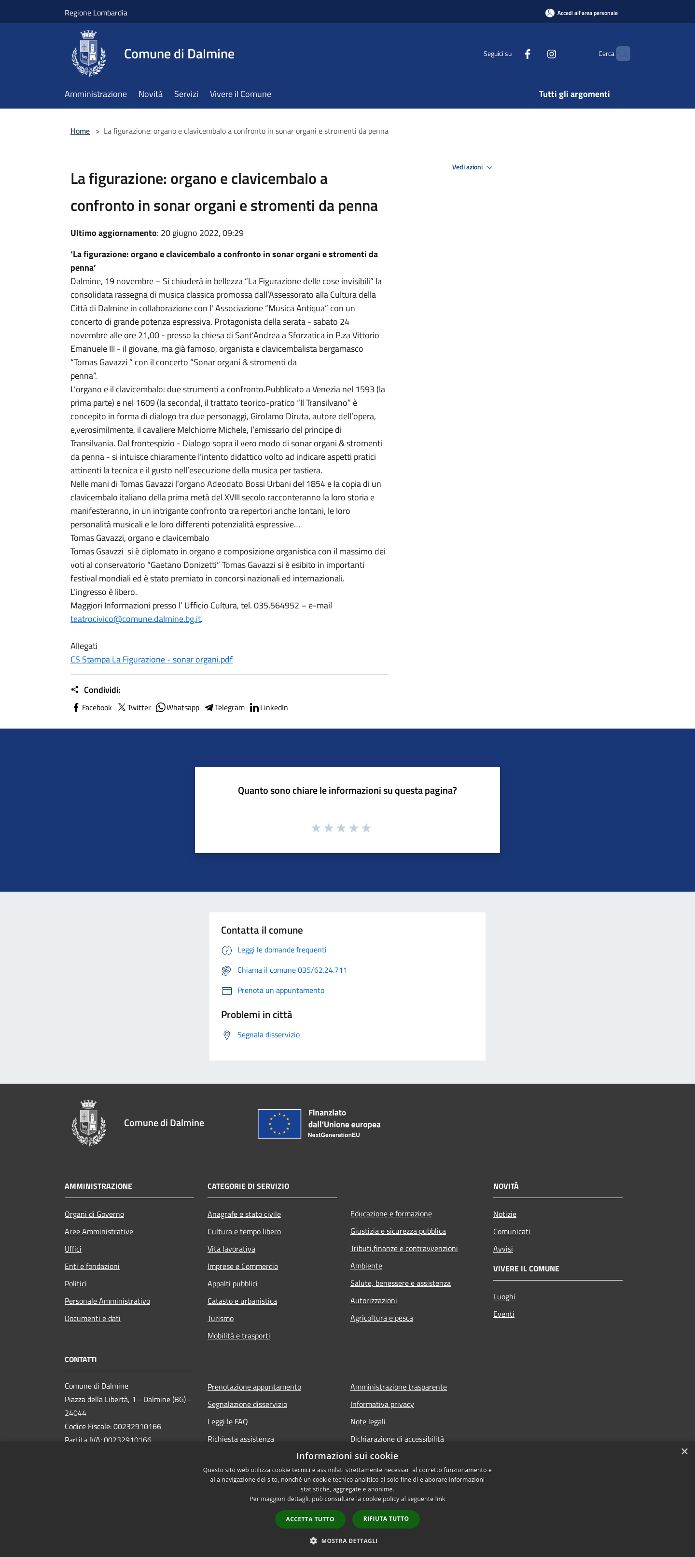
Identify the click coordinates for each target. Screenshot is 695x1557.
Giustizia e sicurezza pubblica (398, 1231)
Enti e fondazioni (92, 1266)
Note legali (368, 1421)
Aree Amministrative (99, 1231)
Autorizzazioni (373, 1300)
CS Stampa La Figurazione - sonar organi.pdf (151, 659)
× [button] (684, 1452)
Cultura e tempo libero (244, 1231)
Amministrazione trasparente (398, 1386)
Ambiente (366, 1265)
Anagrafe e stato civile (244, 1214)
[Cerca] (618, 53)
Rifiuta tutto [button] (386, 1519)
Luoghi (504, 1296)
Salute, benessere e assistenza (400, 1283)
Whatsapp (177, 707)
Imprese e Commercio (243, 1266)
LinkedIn (268, 707)
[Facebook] (508, 53)
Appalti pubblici (233, 1283)
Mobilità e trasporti (239, 1335)
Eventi (503, 1314)
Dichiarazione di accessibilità (397, 1439)
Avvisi (503, 1248)
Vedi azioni (474, 167)
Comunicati (511, 1231)
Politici (76, 1283)
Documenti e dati (93, 1318)
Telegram (224, 707)
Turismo (221, 1318)
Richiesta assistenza (241, 1439)
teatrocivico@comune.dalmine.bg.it (135, 618)
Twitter (133, 707)
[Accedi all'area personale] (581, 12)
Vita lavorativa (231, 1248)
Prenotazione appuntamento (254, 1386)
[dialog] (347, 1499)
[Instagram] (532, 53)
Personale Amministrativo (107, 1301)
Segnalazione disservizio (247, 1404)
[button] (347, 1540)
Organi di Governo (94, 1214)
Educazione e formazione (391, 1213)
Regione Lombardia (96, 12)
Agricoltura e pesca (381, 1317)
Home (80, 131)
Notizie (504, 1214)
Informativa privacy (382, 1404)
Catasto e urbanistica (242, 1301)
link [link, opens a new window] (440, 1499)
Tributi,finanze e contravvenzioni (404, 1248)
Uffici (73, 1248)
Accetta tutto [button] (310, 1519)
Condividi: (95, 690)
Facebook (91, 707)
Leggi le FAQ (228, 1421)
